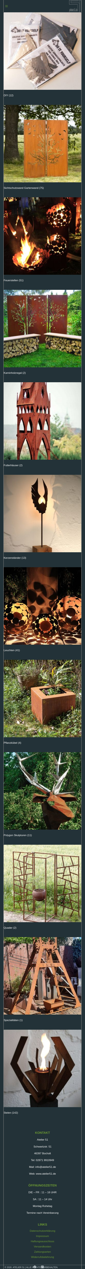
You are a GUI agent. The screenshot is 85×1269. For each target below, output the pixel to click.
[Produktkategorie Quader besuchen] (42, 888)
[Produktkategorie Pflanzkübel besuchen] (42, 703)
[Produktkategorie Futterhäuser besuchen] (42, 425)
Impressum (42, 1236)
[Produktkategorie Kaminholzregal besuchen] (42, 333)
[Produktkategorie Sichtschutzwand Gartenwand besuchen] (42, 148)
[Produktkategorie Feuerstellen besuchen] (42, 240)
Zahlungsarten (42, 1251)
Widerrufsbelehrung (42, 1257)
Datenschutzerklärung (42, 1230)
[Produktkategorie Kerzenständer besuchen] (42, 518)
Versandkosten (42, 1246)
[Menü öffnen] (6, 6)
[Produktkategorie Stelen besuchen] (42, 1073)
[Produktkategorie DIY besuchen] (42, 55)
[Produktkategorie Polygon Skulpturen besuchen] (42, 795)
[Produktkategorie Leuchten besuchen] (42, 610)
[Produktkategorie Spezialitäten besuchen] (42, 980)
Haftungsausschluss (42, 1241)
